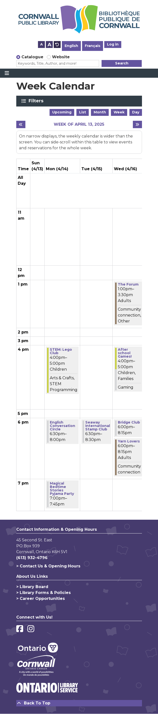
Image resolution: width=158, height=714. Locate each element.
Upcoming (61, 112)
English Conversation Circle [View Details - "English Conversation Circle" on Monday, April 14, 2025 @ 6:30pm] (62, 426)
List (82, 112)
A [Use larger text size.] (49, 44)
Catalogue (32, 57)
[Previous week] (20, 124)
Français (92, 46)
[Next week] (137, 124)
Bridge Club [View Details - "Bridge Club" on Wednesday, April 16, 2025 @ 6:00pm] (129, 422)
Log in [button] (113, 44)
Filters (37, 101)
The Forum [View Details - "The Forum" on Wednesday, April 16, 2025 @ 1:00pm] (128, 284)
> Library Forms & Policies (43, 592)
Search (121, 63)
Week (119, 112)
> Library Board (32, 586)
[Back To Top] (79, 703)
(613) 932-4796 (32, 557)
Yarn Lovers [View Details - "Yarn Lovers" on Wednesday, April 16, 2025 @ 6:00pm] (129, 441)
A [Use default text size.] (57, 44)
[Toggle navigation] (6, 73)
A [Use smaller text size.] (41, 44)
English (71, 46)
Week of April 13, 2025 (79, 124)
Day (135, 112)
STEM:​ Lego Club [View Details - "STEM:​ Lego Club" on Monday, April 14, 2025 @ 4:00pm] (61, 351)
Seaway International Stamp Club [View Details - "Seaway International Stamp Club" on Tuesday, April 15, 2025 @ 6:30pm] (97, 426)
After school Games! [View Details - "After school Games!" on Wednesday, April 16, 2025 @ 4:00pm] (125, 353)
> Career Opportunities (40, 598)
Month (100, 112)
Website (61, 57)
